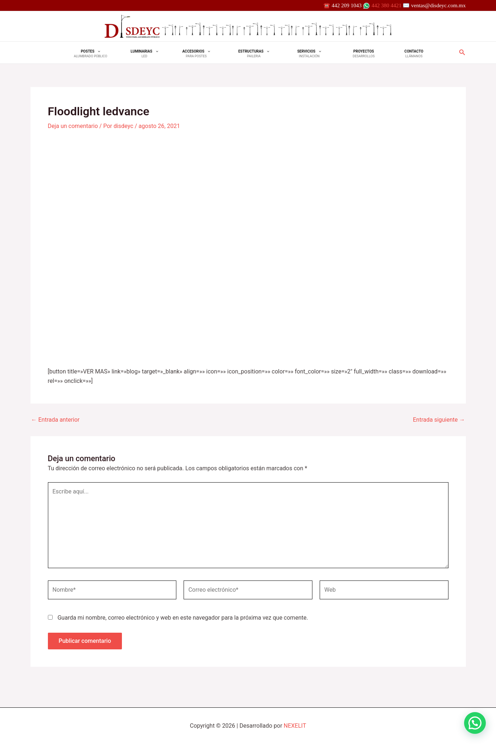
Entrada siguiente (439, 420)
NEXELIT (295, 725)
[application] (108, 51)
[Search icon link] (462, 53)
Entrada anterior (55, 420)
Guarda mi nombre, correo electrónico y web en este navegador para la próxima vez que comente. (182, 617)
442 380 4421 (387, 5)
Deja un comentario (73, 126)
